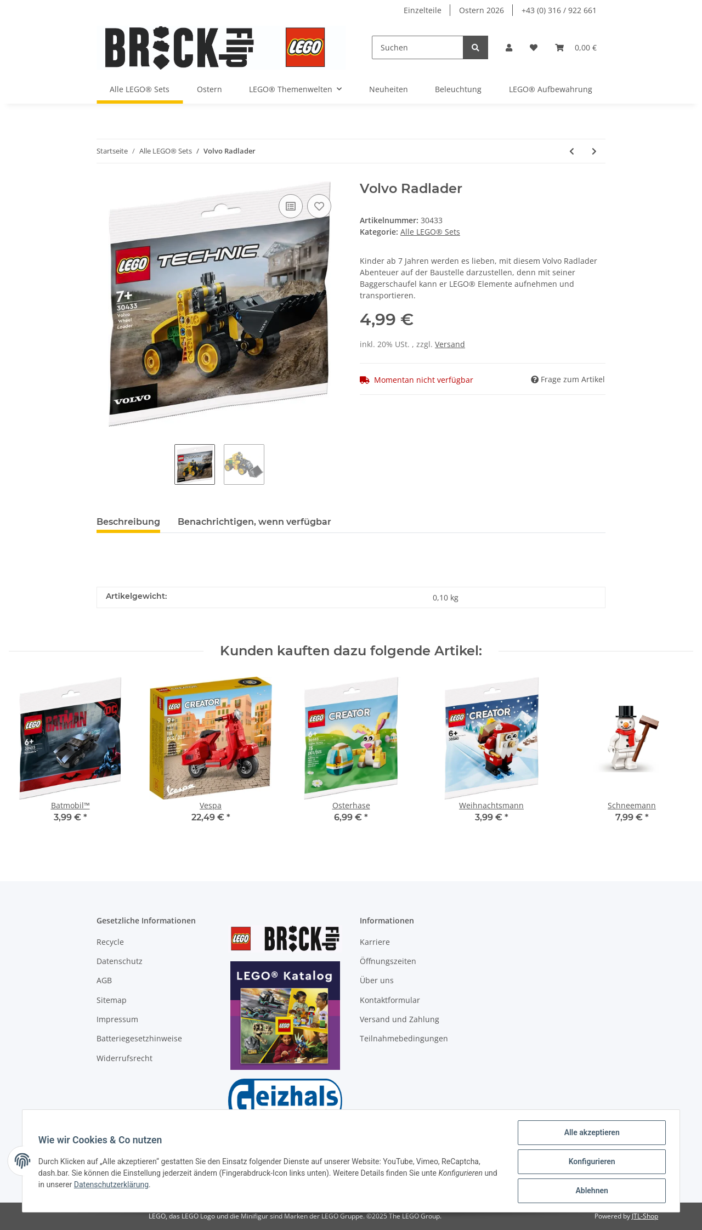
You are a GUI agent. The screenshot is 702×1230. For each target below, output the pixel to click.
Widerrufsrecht (124, 1058)
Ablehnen (590, 1191)
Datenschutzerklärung (127, 1185)
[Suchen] (417, 47)
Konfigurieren (590, 1162)
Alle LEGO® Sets (430, 231)
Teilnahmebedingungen (404, 1038)
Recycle (110, 942)
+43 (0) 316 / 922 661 (559, 10)
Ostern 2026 (481, 10)
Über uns (377, 980)
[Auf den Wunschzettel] (319, 206)
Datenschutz (120, 961)
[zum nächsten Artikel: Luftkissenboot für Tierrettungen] (594, 151)
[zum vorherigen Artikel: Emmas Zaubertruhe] (572, 151)
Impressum (117, 1019)
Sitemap (112, 1000)
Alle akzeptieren (590, 1134)
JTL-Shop (645, 1216)
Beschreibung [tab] (128, 522)
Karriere (375, 942)
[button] (509, 47)
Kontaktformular (390, 1000)
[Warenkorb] (575, 47)
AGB (104, 980)
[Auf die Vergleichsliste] (291, 206)
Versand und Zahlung (399, 1019)
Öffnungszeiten (388, 961)
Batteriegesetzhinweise (139, 1038)
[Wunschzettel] (533, 47)
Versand (450, 344)
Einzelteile (422, 10)
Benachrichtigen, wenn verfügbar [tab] (254, 522)
